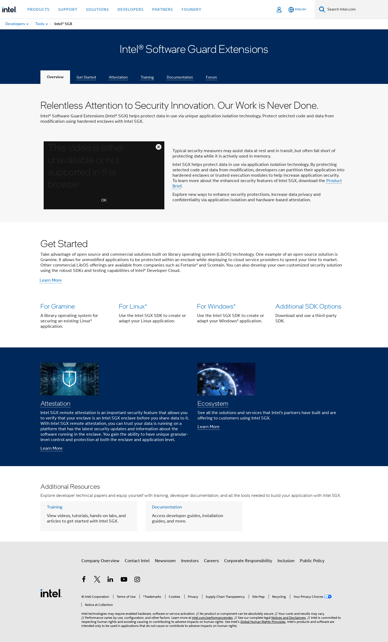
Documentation (180, 77)
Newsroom (165, 561)
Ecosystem (213, 403)
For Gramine (57, 306)
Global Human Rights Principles (263, 622)
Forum (211, 77)
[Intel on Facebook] (83, 580)
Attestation (118, 77)
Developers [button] (130, 9)
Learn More (51, 280)
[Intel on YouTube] (124, 580)
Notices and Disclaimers (288, 618)
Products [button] (38, 9)
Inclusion (286, 561)
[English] (297, 9)
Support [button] (67, 9)
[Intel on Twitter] (97, 580)
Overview (55, 77)
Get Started (86, 77)
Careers (211, 561)
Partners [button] (162, 9)
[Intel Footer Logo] (51, 593)
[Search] (322, 9)
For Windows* (216, 306)
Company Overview (100, 561)
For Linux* (133, 306)
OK (104, 200)
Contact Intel (137, 561)
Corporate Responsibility (248, 561)
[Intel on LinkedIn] (110, 580)
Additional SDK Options (308, 306)
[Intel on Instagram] (137, 580)
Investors (190, 561)
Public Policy (312, 561)
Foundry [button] (192, 9)
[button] (194, 317)
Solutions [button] (97, 9)
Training (147, 77)
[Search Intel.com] (356, 9)
